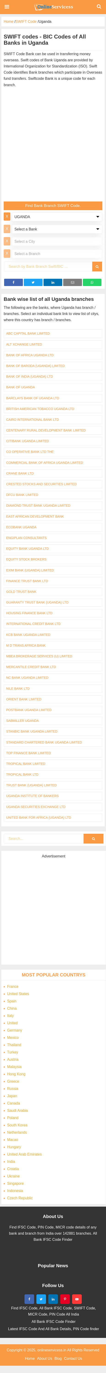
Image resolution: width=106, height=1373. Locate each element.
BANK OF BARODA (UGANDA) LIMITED (35, 366)
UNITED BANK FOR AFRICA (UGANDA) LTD (38, 817)
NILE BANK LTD (18, 688)
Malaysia (14, 1067)
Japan (12, 1096)
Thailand (14, 1045)
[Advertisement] (51, 145)
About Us (44, 1358)
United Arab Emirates (24, 1154)
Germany (14, 1030)
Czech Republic (20, 1198)
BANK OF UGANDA (20, 387)
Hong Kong (16, 1074)
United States (18, 994)
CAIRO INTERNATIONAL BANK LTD (32, 419)
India (11, 1162)
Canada (13, 1103)
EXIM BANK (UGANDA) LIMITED (30, 570)
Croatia (13, 1169)
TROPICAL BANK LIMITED (25, 764)
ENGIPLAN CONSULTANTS (26, 538)
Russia (12, 1089)
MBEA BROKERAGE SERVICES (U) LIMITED (39, 656)
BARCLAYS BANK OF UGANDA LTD (32, 398)
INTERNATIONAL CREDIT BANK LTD (33, 624)
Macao (12, 1140)
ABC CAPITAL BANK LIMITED (28, 333)
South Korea (17, 1125)
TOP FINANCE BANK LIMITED (28, 753)
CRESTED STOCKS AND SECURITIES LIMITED (41, 484)
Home (30, 1358)
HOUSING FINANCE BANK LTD (29, 613)
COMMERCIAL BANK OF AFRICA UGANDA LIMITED (44, 463)
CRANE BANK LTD (20, 473)
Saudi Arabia (17, 1110)
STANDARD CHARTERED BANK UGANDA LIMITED (44, 742)
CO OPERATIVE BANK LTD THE (30, 452)
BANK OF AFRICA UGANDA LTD (30, 355)
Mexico (13, 1038)
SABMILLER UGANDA (22, 721)
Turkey (12, 1052)
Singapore (15, 1183)
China (12, 1008)
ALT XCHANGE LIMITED (24, 344)
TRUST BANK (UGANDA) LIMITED (31, 785)
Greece (13, 1081)
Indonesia (15, 1191)
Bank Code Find (53, 7)
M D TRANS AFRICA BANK (26, 645)
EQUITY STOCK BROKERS (26, 559)
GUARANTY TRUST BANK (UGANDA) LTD (37, 602)
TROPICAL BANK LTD (22, 774)
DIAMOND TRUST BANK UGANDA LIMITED (38, 505)
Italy (10, 1016)
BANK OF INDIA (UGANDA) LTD (29, 376)
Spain (11, 1001)
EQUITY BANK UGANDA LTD (27, 548)
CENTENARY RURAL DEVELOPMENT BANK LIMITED (46, 430)
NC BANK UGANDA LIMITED (27, 677)
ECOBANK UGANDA (21, 527)
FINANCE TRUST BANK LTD (27, 581)
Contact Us (73, 1358)
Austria (13, 1059)
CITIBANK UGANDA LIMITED (27, 441)
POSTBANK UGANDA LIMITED (29, 710)
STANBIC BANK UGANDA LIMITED (31, 731)
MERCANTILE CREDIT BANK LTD (31, 667)
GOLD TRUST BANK (21, 592)
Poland (13, 1118)
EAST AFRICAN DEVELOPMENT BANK (35, 516)
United (12, 1023)
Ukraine (13, 1176)
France (13, 986)
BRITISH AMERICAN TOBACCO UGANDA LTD (40, 409)
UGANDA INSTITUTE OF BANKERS (32, 796)
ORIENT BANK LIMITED (23, 699)
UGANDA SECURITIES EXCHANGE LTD (35, 807)
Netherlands (17, 1132)
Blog (58, 1358)
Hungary (14, 1147)
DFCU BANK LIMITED (22, 495)
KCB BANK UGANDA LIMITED (28, 635)
